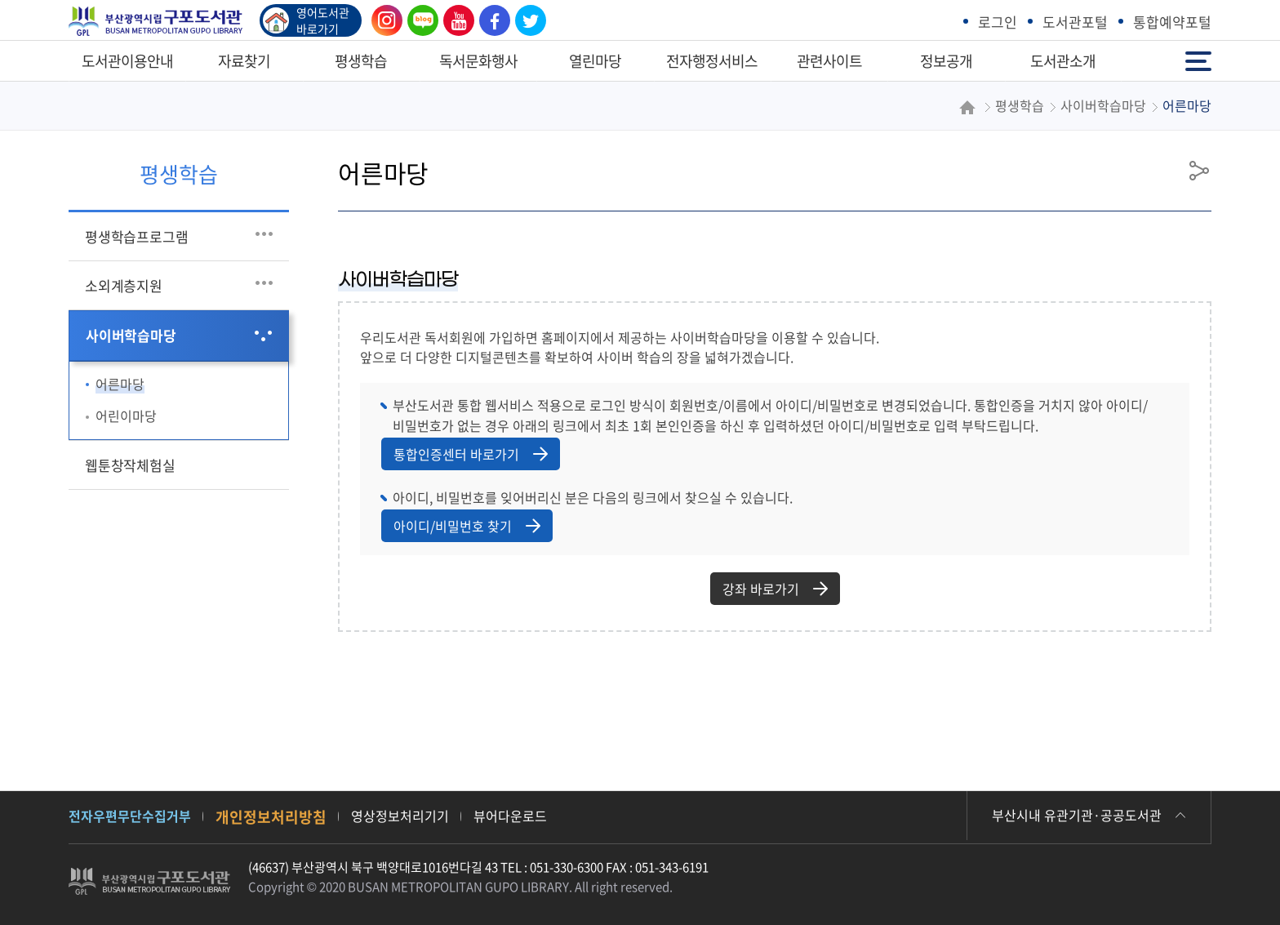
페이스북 (490, 21)
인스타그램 (382, 21)
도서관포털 (1075, 21)
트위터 (526, 21)
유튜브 (454, 21)
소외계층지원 (123, 285)
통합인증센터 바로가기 (470, 454)
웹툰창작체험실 (130, 465)
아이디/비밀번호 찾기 (466, 526)
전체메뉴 (1198, 60)
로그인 (997, 21)
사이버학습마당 (131, 335)
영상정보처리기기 (400, 815)
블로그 (418, 21)
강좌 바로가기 (775, 588)
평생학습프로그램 (136, 236)
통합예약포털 (1172, 21)
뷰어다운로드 (510, 815)
